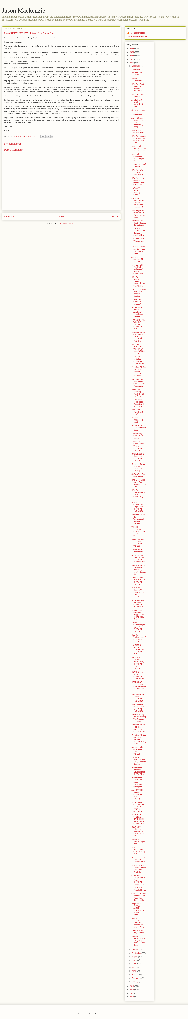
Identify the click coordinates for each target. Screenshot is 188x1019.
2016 (132, 997)
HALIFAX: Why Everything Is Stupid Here (137, 172)
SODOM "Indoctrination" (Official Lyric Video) (138, 638)
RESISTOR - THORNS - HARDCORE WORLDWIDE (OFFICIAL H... (138, 819)
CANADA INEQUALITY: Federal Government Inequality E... (138, 202)
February (136, 978)
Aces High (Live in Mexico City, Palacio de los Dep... (138, 214)
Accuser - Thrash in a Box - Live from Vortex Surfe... (138, 250)
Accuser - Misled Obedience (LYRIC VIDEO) (138, 750)
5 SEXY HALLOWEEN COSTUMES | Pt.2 (138, 850)
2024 (132, 48)
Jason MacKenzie (137, 33)
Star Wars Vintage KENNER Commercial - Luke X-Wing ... (138, 922)
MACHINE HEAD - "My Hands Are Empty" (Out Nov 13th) (138, 728)
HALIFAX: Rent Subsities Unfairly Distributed (137, 87)
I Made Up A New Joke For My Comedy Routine (138, 292)
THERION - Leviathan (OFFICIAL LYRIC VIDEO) (138, 360)
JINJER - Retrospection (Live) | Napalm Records (138, 760)
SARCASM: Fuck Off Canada (138, 475)
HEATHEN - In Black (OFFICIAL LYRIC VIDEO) (138, 675)
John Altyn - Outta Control (137, 131)
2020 (132, 63)
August (135, 957)
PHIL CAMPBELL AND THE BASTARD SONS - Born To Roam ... (138, 371)
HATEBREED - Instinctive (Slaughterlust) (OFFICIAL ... (138, 771)
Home (62, 216)
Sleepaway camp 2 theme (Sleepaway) (138, 112)
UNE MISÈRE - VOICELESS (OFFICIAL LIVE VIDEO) (137, 708)
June (134, 964)
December (136, 66)
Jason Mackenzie (23, 10)
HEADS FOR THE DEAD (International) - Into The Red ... (138, 686)
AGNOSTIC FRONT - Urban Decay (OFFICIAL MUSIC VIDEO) (137, 662)
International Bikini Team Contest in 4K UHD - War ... (137, 403)
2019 (132, 986)
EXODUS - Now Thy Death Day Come (138, 428)
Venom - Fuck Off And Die (138, 165)
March (134, 974)
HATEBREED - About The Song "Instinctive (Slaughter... (137, 782)
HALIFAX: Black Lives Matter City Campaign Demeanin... (138, 382)
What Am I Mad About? (137, 73)
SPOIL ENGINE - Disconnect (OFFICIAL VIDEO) (138, 457)
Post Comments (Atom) (66, 223)
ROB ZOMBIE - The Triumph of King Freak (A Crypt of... (138, 868)
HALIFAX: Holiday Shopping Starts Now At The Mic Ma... (138, 281)
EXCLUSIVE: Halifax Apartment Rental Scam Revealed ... (137, 311)
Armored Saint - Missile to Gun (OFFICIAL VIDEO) (138, 581)
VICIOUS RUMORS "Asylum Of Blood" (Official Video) (138, 349)
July (134, 960)
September (136, 953)
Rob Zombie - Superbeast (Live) (137, 412)
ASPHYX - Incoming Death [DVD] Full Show (137, 392)
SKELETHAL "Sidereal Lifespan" (136, 302)
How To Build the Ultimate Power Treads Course (138, 148)
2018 (132, 990)
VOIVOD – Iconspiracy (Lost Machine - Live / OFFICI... (138, 531)
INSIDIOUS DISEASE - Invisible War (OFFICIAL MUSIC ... (137, 649)
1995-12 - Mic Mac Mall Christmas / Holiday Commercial (137, 269)
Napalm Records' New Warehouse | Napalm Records (138, 519)
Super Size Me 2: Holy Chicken (138, 931)
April (134, 971)
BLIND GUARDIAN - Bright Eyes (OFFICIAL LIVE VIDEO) (137, 506)
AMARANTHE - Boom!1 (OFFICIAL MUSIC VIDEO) (137, 794)
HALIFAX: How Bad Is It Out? (138, 95)
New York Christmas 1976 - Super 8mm (137, 157)
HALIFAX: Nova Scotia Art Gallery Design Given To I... (138, 181)
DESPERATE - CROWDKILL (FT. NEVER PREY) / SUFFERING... (138, 806)
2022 (132, 56)
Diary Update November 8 (137, 550)
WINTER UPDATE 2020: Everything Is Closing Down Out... (138, 940)
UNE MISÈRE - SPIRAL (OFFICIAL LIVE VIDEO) (137, 697)
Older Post (114, 216)
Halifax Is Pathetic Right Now (138, 841)
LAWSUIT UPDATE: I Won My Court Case (138, 191)
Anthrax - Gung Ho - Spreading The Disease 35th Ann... (138, 718)
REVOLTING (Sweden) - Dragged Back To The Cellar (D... (138, 614)
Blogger (107, 1014)
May (134, 967)
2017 (132, 993)
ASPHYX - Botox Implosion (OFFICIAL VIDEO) (138, 542)
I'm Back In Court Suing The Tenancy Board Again (138, 483)
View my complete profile (137, 36)
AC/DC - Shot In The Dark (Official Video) (138, 859)
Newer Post (9, 216)
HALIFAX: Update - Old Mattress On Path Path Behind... (138, 139)
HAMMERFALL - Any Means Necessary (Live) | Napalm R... (138, 569)
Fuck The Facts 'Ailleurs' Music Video (138, 241)
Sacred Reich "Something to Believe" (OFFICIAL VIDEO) (138, 627)
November (136, 69)
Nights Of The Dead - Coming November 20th (138, 223)
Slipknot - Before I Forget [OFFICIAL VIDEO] (138, 467)
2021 (132, 59)
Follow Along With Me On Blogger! (137, 436)
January (135, 982)
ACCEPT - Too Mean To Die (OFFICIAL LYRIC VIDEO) (138, 558)
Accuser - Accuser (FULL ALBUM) (138, 259)
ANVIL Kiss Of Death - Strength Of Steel (137, 103)
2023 (132, 52)
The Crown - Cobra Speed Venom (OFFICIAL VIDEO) (137, 445)
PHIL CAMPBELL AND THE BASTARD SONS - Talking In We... (138, 739)
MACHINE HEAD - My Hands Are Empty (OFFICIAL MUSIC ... (138, 336)
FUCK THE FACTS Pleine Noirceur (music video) (138, 232)
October (135, 950)
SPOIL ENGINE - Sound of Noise (138, 889)
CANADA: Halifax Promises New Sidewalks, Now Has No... (138, 897)
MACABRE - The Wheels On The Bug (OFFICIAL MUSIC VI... (138, 324)
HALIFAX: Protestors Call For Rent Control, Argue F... (138, 494)
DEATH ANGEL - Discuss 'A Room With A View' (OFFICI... (138, 592)
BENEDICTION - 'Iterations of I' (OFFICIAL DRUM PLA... (138, 603)
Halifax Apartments (137, 79)
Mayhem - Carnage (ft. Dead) (137, 420)
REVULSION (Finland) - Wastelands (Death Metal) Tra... (138, 831)
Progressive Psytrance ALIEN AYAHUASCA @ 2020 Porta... (137, 909)
